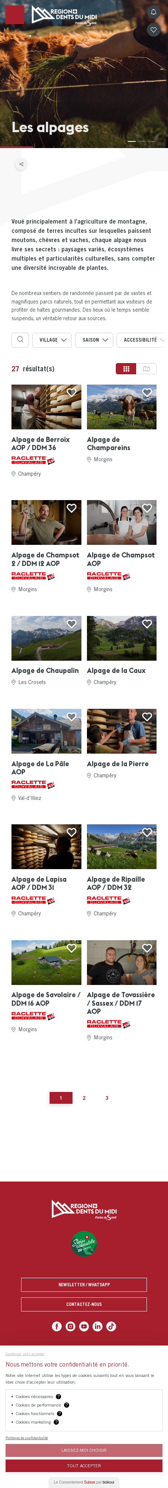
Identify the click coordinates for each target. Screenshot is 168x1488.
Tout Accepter (84, 1465)
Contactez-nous (84, 1304)
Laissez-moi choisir (84, 1450)
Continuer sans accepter (25, 1353)
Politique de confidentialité (27, 1437)
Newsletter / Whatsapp (84, 1284)
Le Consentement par (84, 1482)
